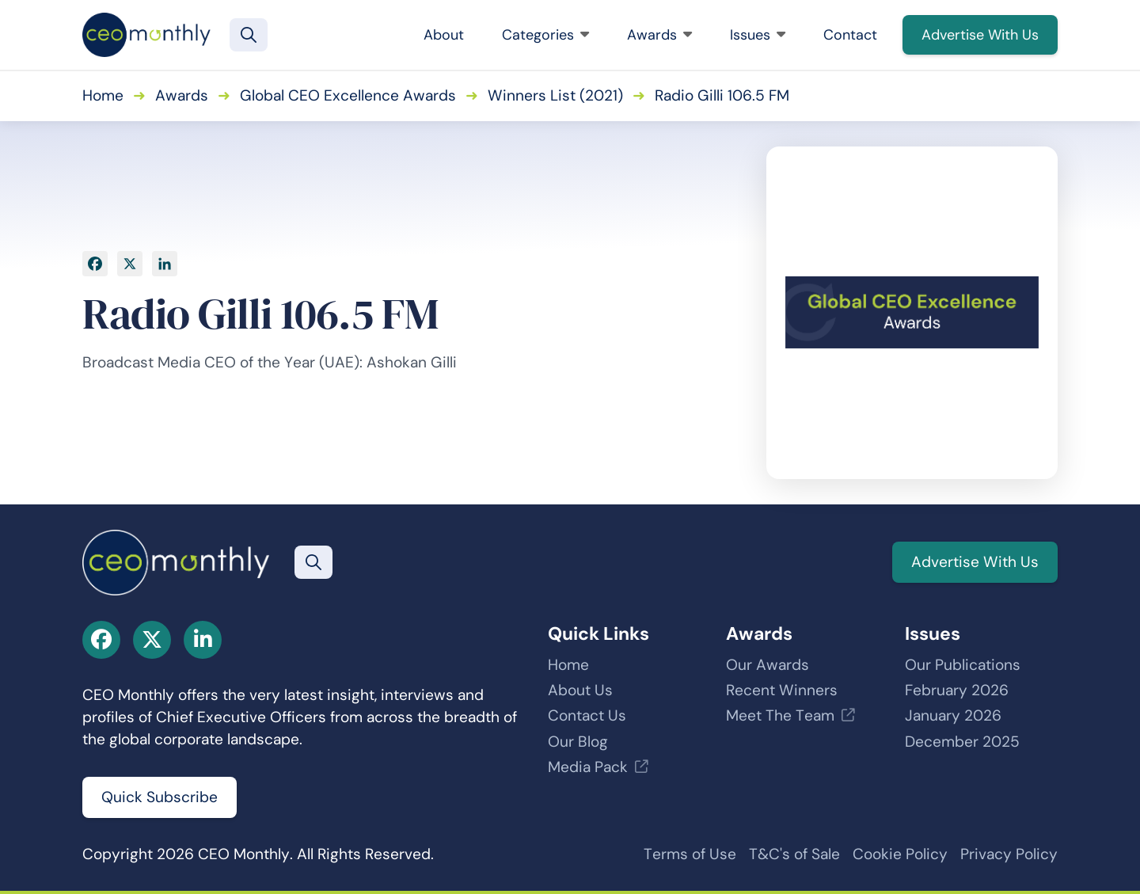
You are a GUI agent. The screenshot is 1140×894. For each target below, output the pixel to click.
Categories (545, 34)
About (444, 34)
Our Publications (962, 665)
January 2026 (953, 715)
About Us (580, 690)
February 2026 (957, 690)
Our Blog (578, 741)
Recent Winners (782, 690)
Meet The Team (780, 715)
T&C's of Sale (794, 854)
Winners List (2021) (555, 95)
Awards (659, 34)
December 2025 (962, 741)
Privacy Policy (1009, 854)
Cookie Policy (900, 854)
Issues (757, 34)
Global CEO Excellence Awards (348, 95)
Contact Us (587, 715)
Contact (850, 34)
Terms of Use (690, 854)
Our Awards (767, 665)
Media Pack (588, 767)
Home (103, 95)
